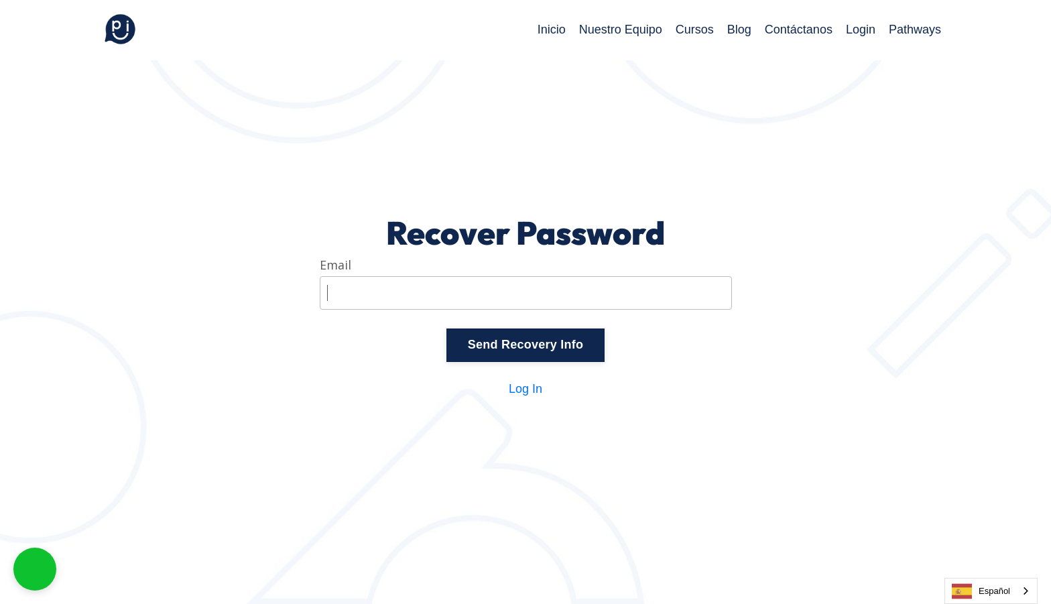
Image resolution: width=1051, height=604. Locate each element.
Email (335, 265)
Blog (739, 29)
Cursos (695, 29)
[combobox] (991, 591)
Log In (525, 389)
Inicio (552, 29)
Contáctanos (798, 29)
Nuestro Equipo (620, 29)
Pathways (915, 29)
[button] (34, 569)
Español (981, 591)
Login (860, 29)
